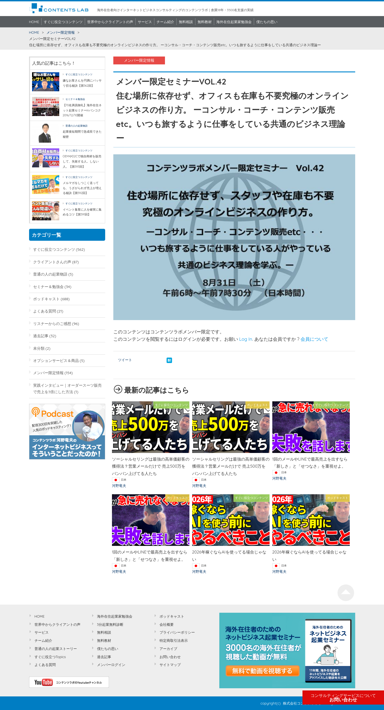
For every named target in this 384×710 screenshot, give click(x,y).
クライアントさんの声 (52, 261)
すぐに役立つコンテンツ (63, 22)
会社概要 (167, 624)
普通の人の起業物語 (76, 125)
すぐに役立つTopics (50, 657)
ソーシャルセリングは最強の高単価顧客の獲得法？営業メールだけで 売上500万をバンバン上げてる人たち (150, 466)
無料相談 (186, 22)
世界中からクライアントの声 (110, 22)
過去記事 (40, 335)
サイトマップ (170, 664)
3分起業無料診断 (110, 624)
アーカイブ (168, 648)
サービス (145, 22)
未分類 (39, 348)
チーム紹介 (165, 22)
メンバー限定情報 (60, 32)
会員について (314, 339)
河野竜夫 (119, 485)
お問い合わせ (343, 698)
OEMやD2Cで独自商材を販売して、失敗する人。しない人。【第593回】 (82, 161)
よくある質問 (44, 311)
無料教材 (205, 22)
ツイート (125, 360)
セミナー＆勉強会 (75, 99)
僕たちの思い (266, 22)
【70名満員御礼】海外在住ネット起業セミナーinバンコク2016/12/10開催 (82, 110)
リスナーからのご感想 (52, 323)
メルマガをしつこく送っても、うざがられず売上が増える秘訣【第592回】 (82, 188)
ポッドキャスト (46, 298)
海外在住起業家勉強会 (234, 22)
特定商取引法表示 (174, 640)
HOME (34, 22)
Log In (245, 339)
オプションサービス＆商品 (56, 360)
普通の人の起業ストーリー (56, 648)
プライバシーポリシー (177, 632)
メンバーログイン (111, 664)
